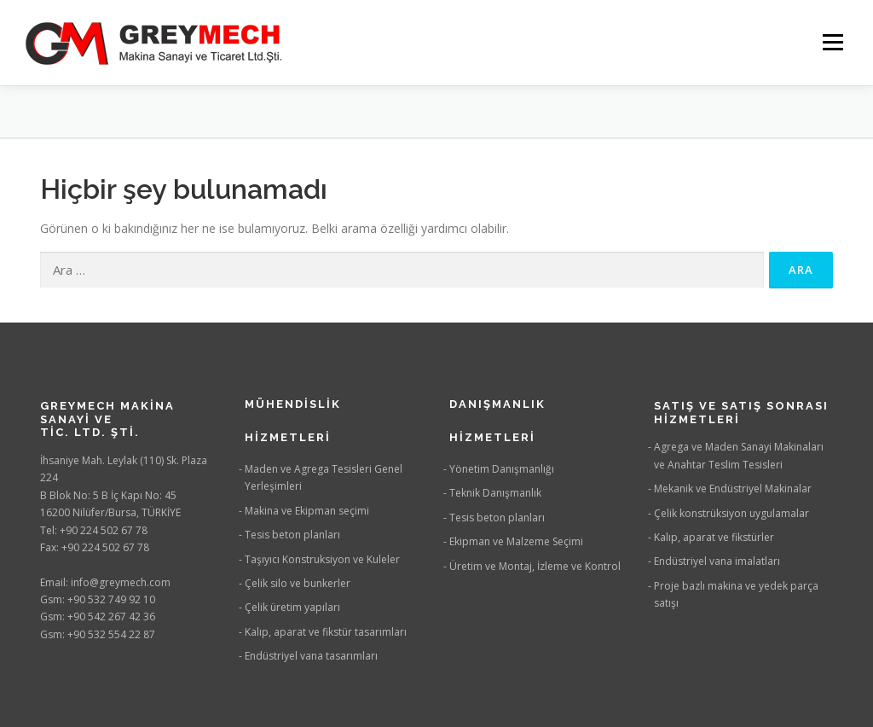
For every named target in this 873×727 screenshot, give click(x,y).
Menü (832, 42)
